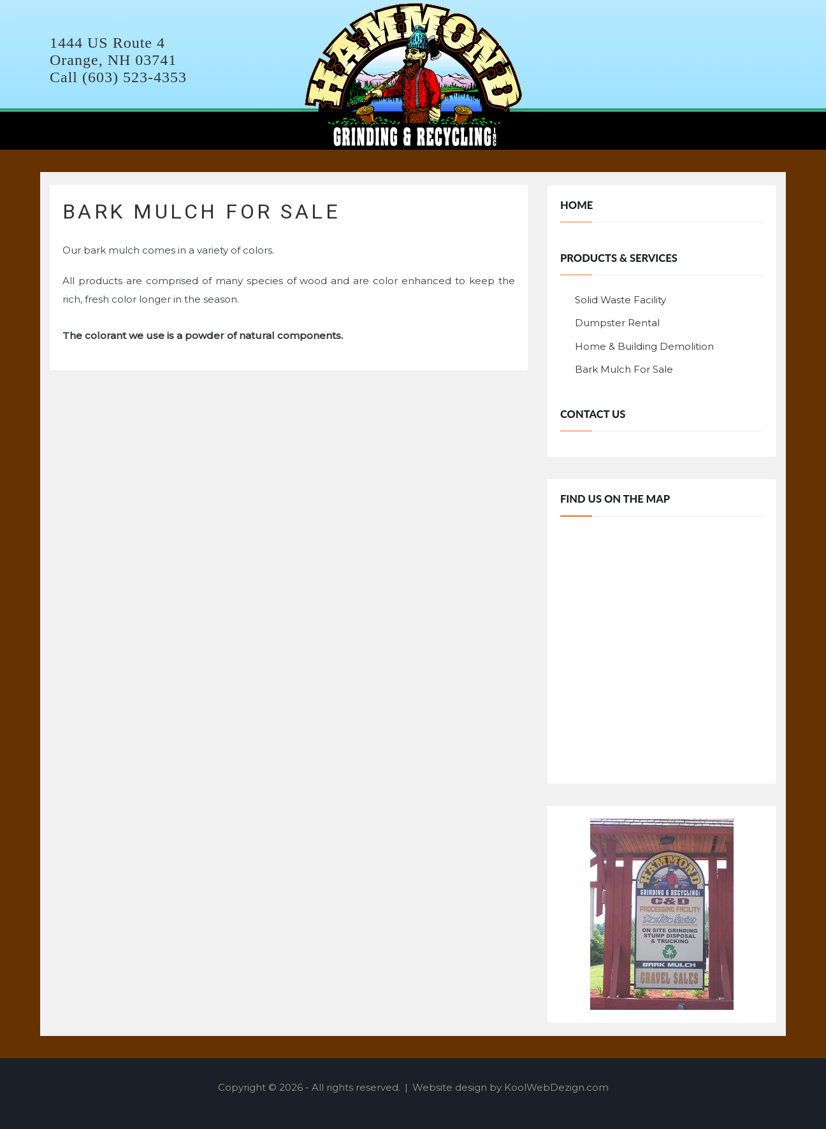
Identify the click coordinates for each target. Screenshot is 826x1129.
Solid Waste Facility (620, 300)
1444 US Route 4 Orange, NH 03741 (113, 51)
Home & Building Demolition (644, 346)
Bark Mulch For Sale (624, 369)
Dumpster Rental (617, 323)
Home (576, 205)
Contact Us (592, 414)
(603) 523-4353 (134, 77)
